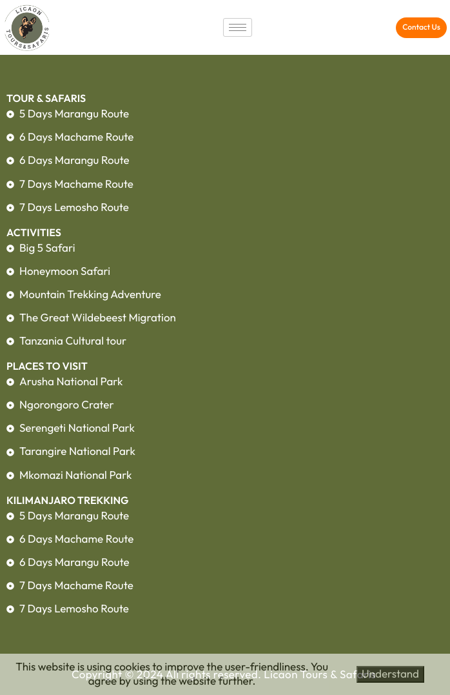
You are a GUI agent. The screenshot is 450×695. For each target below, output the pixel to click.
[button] (421, 27)
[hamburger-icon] (237, 27)
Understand (390, 674)
